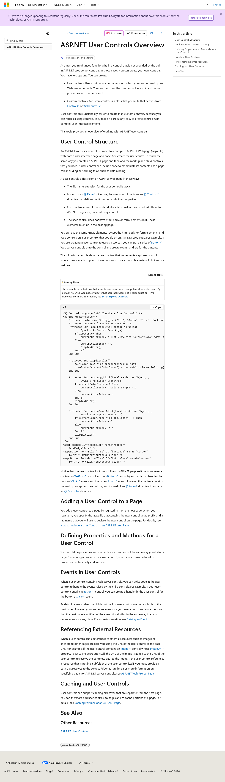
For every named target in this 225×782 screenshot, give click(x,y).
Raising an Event (137, 619)
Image (124, 648)
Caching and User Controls (189, 66)
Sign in (217, 4)
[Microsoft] (6, 4)
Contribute (63, 771)
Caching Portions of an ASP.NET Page (97, 702)
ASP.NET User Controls (75, 731)
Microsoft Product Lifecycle (102, 16)
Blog (48, 771)
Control (71, 106)
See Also (179, 71)
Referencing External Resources (191, 61)
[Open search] (208, 5)
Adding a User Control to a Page (192, 44)
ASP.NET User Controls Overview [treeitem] (25, 47)
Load (111, 481)
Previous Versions (78, 33)
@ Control (150, 194)
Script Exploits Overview (115, 296)
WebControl (90, 106)
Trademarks (147, 771)
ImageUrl (155, 648)
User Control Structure (187, 40)
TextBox (78, 476)
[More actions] (161, 33)
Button (155, 242)
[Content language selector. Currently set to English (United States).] (20, 763)
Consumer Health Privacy (102, 771)
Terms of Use (130, 771)
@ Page (88, 194)
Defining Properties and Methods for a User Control (195, 50)
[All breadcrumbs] (64, 33)
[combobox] (28, 41)
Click (74, 481)
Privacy (77, 771)
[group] (112, 388)
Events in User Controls (187, 57)
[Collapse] (47, 33)
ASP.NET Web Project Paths (138, 673)
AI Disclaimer (11, 771)
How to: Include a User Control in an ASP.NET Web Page (95, 525)
